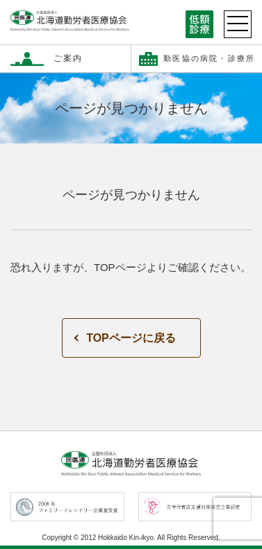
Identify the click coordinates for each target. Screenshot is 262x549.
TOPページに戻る (131, 338)
